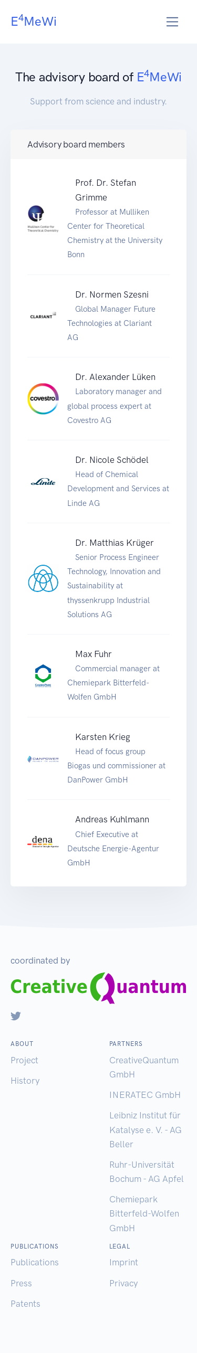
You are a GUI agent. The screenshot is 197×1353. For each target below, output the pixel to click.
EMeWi (34, 20)
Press (21, 1283)
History (25, 1080)
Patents (25, 1303)
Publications (35, 1262)
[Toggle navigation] (172, 22)
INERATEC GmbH (145, 1095)
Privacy (123, 1283)
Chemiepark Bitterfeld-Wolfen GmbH (144, 1213)
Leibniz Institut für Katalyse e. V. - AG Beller (145, 1129)
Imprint (123, 1262)
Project (24, 1060)
